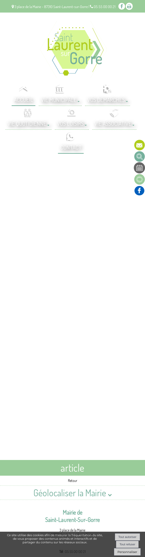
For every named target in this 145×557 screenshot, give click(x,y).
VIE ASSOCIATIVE (112, 123)
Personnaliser (127, 552)
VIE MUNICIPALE (59, 99)
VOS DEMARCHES (106, 99)
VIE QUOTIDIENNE (27, 123)
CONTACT (70, 147)
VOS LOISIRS (70, 123)
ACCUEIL (23, 99)
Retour (72, 480)
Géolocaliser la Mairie (72, 493)
